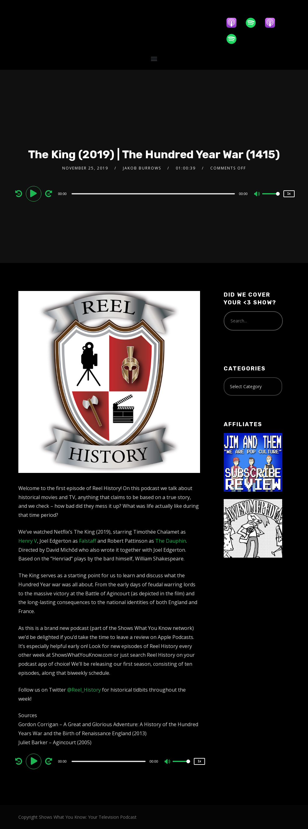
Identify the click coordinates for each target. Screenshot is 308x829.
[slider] (153, 193)
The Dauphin (170, 540)
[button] (154, 58)
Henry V (27, 540)
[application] (153, 193)
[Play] (34, 193)
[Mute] (257, 194)
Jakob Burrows (142, 168)
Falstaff (87, 540)
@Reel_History (84, 689)
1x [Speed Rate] (289, 193)
